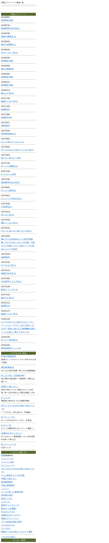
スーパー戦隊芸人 (9, 166)
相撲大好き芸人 (8, 273)
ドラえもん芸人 (8, 265)
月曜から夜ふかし (9, 386)
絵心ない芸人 (7, 93)
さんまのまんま (8, 525)
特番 (3, 455)
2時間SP (5, 109)
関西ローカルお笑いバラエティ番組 (16, 532)
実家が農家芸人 (8, 36)
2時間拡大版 (7, 20)
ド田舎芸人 (6, 207)
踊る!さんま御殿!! (8, 508)
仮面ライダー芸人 (9, 101)
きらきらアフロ (8, 512)
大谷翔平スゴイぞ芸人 (11, 281)
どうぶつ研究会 (8, 190)
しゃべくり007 (7, 462)
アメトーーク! (8, 417)
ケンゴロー (6, 528)
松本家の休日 (7, 495)
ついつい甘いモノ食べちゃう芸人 (16, 231)
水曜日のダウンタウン (11, 433)
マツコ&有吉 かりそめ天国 (12, 475)
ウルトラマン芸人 (9, 53)
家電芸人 (5, 306)
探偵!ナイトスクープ (10, 505)
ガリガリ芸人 (7, 215)
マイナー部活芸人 (9, 340)
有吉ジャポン (7, 498)
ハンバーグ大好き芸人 (11, 199)
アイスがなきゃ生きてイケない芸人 (17, 150)
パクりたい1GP (8, 174)
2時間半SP (6, 117)
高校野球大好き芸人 (10, 28)
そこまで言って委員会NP (13, 375)
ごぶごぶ (5, 398)
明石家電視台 (7, 367)
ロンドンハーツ (8, 444)
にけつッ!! (6, 425)
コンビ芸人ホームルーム (12, 142)
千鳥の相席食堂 (8, 356)
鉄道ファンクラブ (9, 290)
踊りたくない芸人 (9, 223)
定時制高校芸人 (8, 134)
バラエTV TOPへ (8, 537)
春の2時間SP (7, 69)
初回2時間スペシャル (11, 348)
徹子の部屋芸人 (8, 44)
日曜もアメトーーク (10, 518)
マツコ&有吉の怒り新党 (11, 522)
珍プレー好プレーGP (11, 158)
